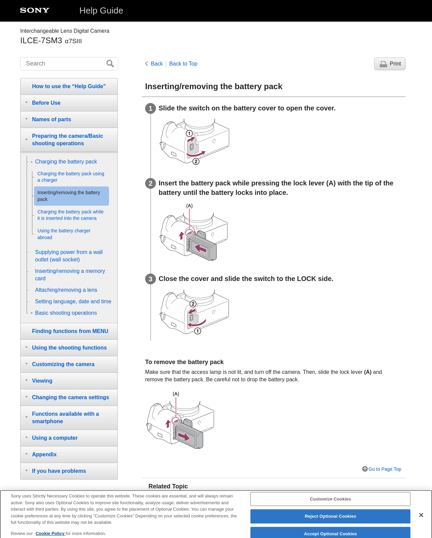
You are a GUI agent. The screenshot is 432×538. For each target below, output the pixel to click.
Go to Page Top (385, 469)
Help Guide (101, 10)
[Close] (421, 518)
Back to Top (183, 64)
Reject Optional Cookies (330, 519)
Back (157, 64)
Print (395, 64)
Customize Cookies (330, 502)
